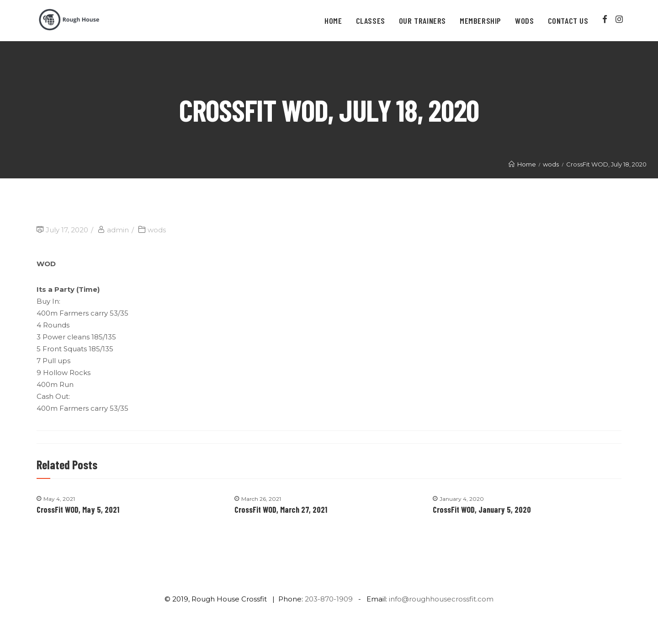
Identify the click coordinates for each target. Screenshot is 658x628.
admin (118, 229)
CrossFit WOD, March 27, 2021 (280, 509)
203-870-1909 (329, 599)
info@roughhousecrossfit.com (441, 599)
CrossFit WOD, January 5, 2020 (482, 509)
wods (157, 229)
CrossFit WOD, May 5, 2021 (78, 509)
